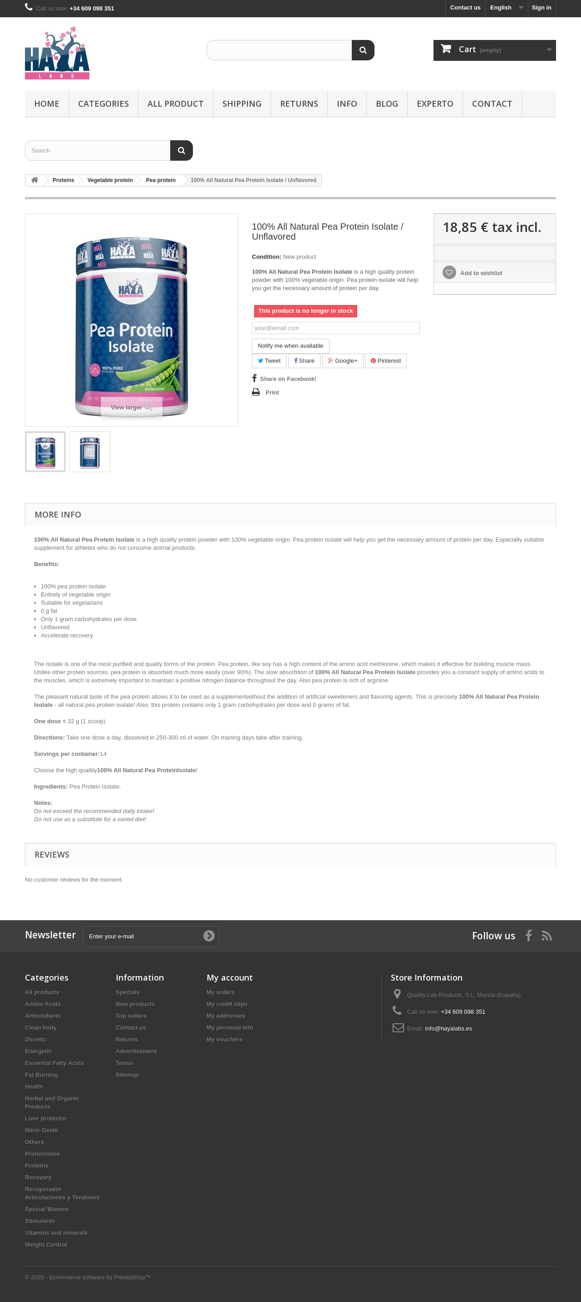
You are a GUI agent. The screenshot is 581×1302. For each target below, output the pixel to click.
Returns (299, 103)
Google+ (343, 360)
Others (34, 1142)
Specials (128, 992)
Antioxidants (43, 1015)
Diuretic (36, 1039)
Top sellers (131, 1015)
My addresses (226, 1015)
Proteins (37, 1165)
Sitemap (127, 1074)
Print (272, 392)
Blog (387, 103)
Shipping (241, 103)
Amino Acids (43, 1004)
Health (34, 1086)
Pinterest (386, 360)
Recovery (38, 1177)
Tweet (269, 360)
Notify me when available (291, 345)
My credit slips (227, 1004)
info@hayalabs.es (449, 1028)
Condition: (266, 256)
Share (304, 360)
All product (176, 103)
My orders (221, 992)
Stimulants (40, 1221)
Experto (435, 103)
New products (135, 1004)
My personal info (230, 1027)
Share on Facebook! (288, 378)
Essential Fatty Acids (54, 1063)
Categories (103, 103)
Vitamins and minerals (56, 1232)
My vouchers (224, 1039)
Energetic (38, 1051)
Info (347, 103)
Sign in (541, 7)
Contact (492, 103)
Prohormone (42, 1153)
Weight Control (46, 1244)
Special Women (47, 1209)
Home (46, 103)
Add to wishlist (480, 273)
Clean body (41, 1027)
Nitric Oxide (41, 1130)
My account (230, 977)
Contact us (465, 7)
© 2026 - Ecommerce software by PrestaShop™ (88, 1277)
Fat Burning (41, 1074)
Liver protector (46, 1118)
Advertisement (136, 1051)
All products (42, 992)
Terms (124, 1063)
